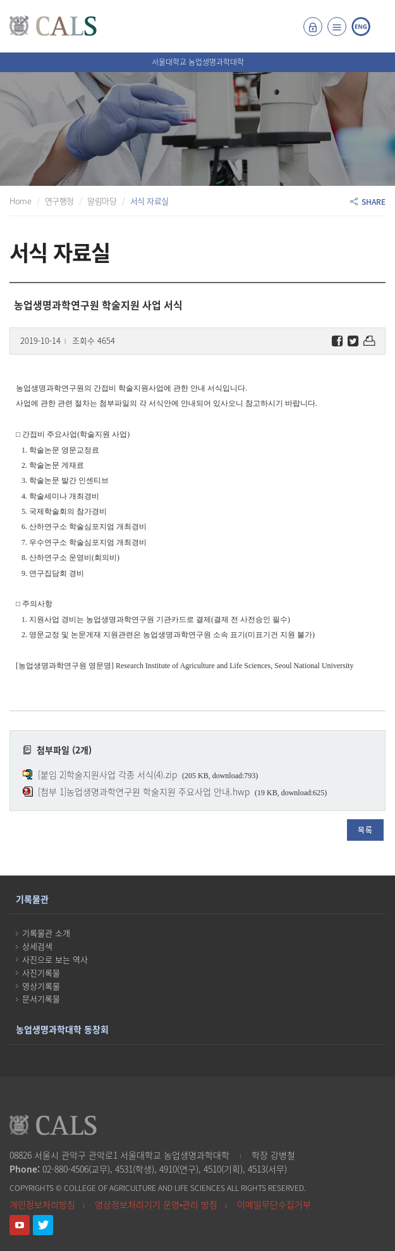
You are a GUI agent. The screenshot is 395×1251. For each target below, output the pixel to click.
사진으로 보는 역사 (55, 959)
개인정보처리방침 (42, 1204)
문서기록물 (41, 998)
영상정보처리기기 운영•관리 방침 (156, 1204)
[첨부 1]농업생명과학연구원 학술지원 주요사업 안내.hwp (144, 791)
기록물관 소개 (46, 933)
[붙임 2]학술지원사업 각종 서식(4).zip (107, 774)
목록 (365, 830)
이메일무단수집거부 (274, 1204)
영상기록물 (41, 986)
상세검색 (37, 946)
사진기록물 (41, 973)
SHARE (368, 201)
